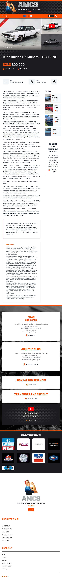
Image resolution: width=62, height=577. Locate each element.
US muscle (5, 532)
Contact (5, 557)
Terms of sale (7, 563)
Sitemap (5, 569)
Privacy (4, 560)
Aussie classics (7, 534)
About (4, 554)
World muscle (7, 537)
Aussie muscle (7, 529)
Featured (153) (5, 47)
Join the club (6, 566)
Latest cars (6, 526)
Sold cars (5, 540)
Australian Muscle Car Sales (31, 374)
